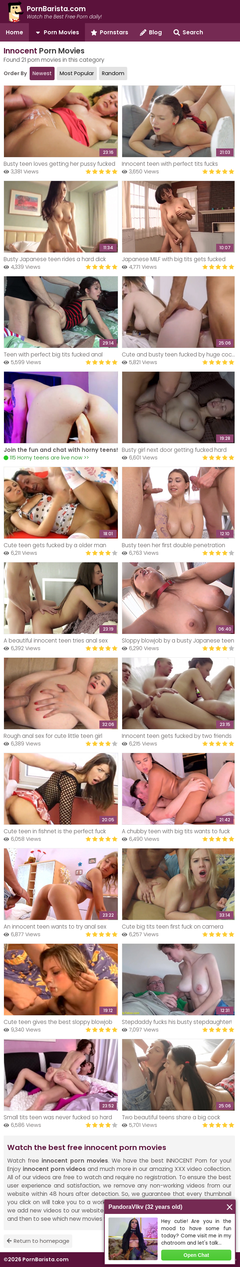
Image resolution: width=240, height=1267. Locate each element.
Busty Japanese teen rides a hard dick (55, 259)
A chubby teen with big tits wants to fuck (176, 831)
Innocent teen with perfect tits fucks (170, 164)
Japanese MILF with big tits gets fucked (174, 259)
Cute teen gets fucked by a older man (55, 545)
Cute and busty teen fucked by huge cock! (178, 354)
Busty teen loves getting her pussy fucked (59, 164)
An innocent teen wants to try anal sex (55, 926)
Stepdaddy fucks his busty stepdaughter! (177, 1022)
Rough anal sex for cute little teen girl (53, 736)
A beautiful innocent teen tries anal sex (56, 640)
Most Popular (77, 73)
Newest (42, 73)
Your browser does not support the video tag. (61, 407)
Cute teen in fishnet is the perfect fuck (55, 831)
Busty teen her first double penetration (173, 545)
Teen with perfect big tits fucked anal (53, 354)
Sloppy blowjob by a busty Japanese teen (178, 640)
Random (113, 73)
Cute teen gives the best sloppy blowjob (58, 1022)
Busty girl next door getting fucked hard (174, 450)
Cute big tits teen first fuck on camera (172, 926)
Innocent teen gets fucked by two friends (177, 736)
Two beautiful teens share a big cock (171, 1117)
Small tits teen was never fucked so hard (58, 1117)
